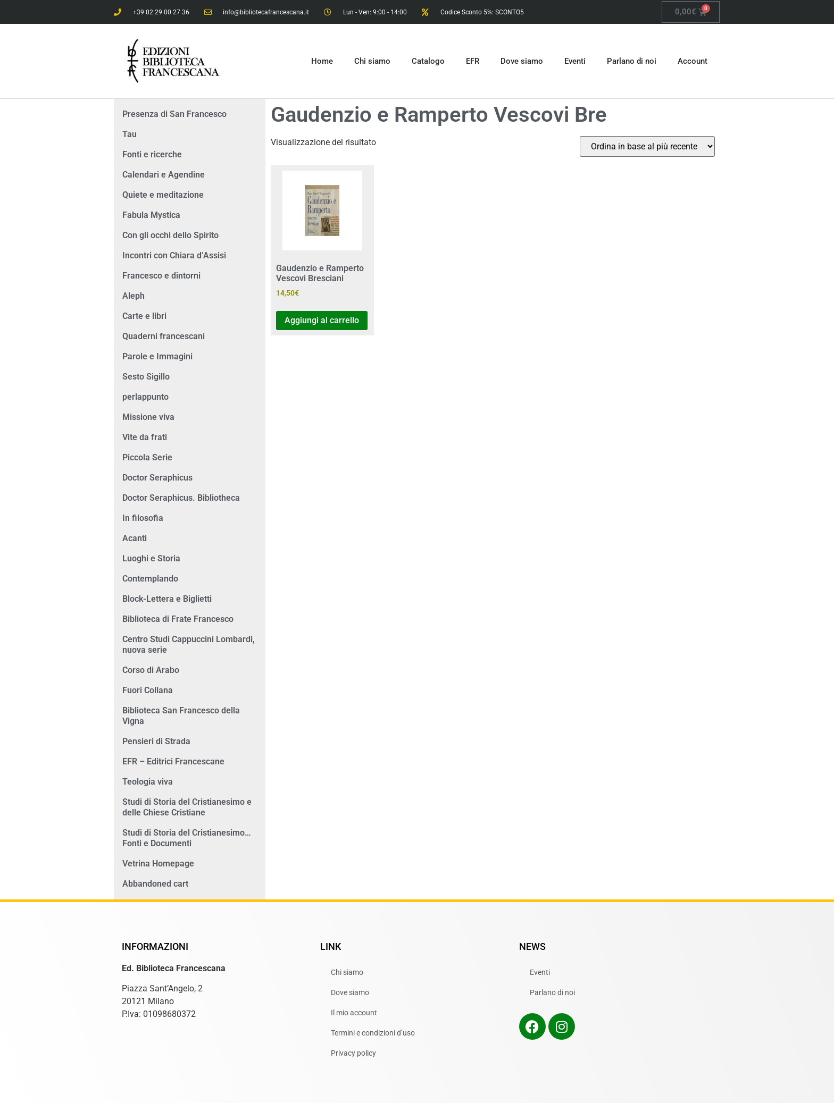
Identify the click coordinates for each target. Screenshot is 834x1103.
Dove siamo (522, 61)
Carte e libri (144, 316)
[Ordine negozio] (647, 146)
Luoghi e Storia (151, 558)
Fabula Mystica (151, 215)
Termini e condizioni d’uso (373, 1033)
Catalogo (428, 61)
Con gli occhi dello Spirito (170, 235)
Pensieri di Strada (156, 741)
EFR (472, 61)
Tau (129, 134)
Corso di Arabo (150, 670)
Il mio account (354, 1012)
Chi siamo (372, 61)
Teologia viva (147, 782)
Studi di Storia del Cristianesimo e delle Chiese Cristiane (187, 807)
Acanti (134, 538)
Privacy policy (353, 1053)
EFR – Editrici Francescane (173, 761)
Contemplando (150, 579)
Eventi (575, 61)
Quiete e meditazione (163, 195)
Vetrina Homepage (158, 863)
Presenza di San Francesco (174, 114)
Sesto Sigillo (146, 377)
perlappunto (145, 397)
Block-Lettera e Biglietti (167, 599)
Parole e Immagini (157, 356)
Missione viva (148, 417)
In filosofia (142, 518)
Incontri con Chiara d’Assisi (174, 255)
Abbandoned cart (155, 884)
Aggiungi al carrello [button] (322, 320)
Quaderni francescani (163, 336)
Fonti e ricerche (152, 154)
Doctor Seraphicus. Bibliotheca (181, 498)
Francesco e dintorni (161, 276)
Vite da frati (144, 437)
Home (322, 61)
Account (692, 61)
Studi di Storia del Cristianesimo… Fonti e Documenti (186, 838)
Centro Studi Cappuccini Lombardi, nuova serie (188, 644)
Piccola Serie (147, 457)
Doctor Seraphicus (157, 478)
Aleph (133, 296)
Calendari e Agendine (163, 175)
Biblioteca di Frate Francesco (177, 619)
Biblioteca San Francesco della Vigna (181, 715)
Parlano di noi (631, 61)
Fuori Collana (147, 690)
